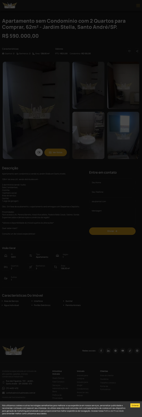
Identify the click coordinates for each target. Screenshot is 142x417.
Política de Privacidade (114, 410)
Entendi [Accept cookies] (135, 405)
